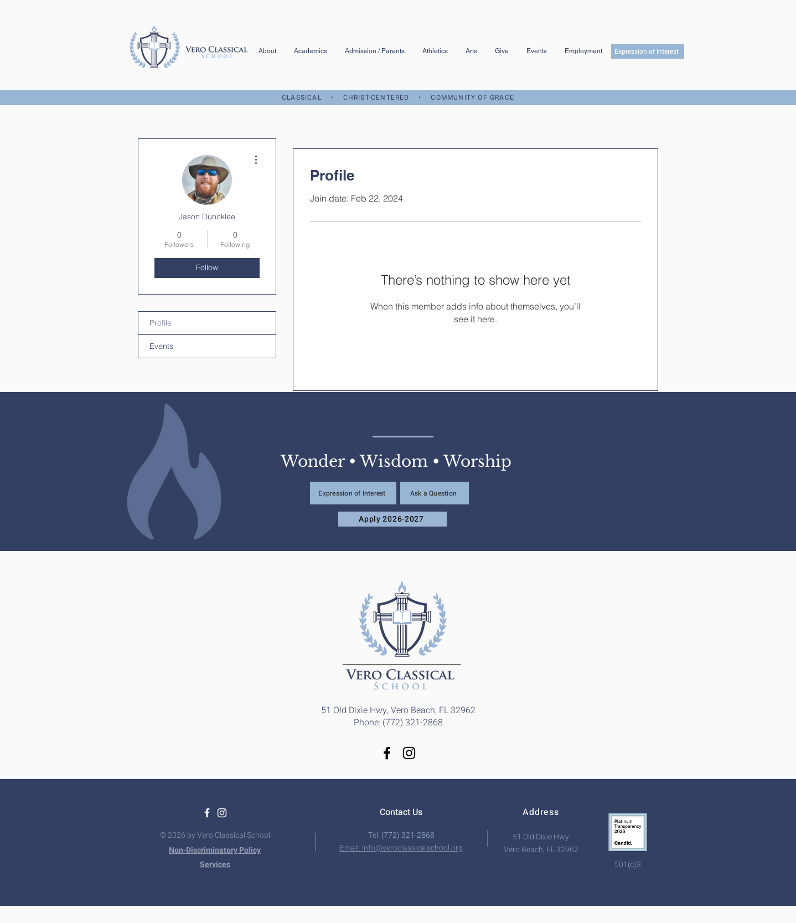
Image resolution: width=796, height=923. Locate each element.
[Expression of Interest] (647, 51)
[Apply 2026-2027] (392, 519)
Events (161, 346)
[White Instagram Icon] (222, 813)
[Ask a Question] (434, 493)
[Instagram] (409, 753)
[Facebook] (387, 753)
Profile (160, 323)
